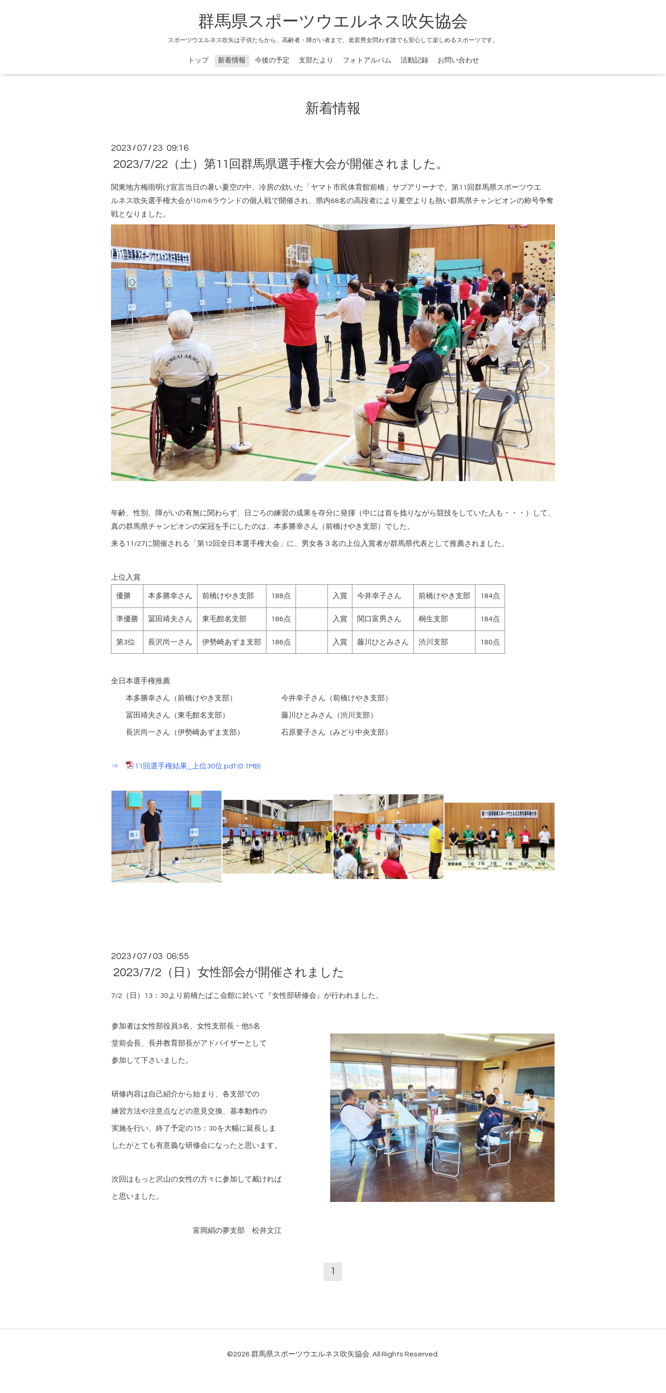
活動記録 (414, 60)
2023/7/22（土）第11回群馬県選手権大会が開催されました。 (280, 164)
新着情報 (232, 60)
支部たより (316, 60)
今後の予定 (272, 60)
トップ (198, 60)
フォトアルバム (367, 60)
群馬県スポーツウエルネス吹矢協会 (333, 22)
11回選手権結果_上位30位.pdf (185, 766)
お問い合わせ (458, 60)
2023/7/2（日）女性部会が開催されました (229, 972)
